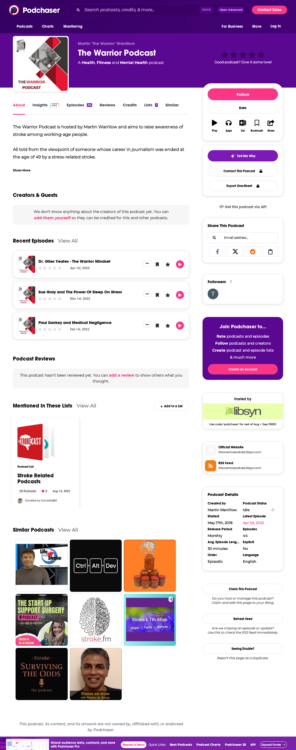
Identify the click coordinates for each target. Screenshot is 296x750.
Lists (151, 104)
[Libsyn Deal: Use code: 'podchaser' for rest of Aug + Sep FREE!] (243, 414)
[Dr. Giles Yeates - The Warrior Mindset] (26, 264)
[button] (26, 26)
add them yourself (52, 218)
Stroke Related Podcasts (35, 479)
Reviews (107, 104)
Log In (275, 26)
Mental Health (134, 62)
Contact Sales (269, 10)
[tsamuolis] (213, 294)
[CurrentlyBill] (20, 500)
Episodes (79, 104)
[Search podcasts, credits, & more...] (141, 10)
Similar (172, 104)
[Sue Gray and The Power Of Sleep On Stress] (26, 295)
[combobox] (158, 10)
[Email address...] (242, 238)
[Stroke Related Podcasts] (36, 442)
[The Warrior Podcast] (41, 64)
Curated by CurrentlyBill (41, 500)
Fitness (104, 62)
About (19, 104)
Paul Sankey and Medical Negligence (74, 322)
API (253, 745)
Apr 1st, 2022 (253, 523)
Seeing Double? (243, 649)
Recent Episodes (33, 240)
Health (88, 62)
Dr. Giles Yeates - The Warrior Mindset (74, 261)
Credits (130, 104)
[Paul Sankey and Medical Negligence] (26, 325)
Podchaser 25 (235, 745)
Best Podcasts (181, 745)
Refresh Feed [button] (242, 619)
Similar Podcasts (33, 530)
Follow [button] (243, 94)
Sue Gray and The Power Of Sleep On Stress (80, 291)
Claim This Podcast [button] (243, 589)
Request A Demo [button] (134, 745)
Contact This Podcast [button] (242, 171)
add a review (121, 375)
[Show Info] (273, 510)
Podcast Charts (208, 745)
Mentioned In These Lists (42, 405)
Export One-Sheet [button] (242, 186)
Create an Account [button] (243, 369)
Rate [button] (243, 108)
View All (68, 241)
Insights (46, 104)
